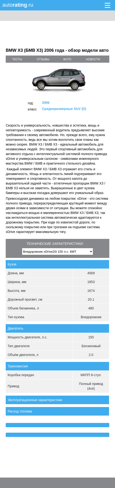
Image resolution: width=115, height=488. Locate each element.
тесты (17, 59)
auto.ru (17, 5)
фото (67, 59)
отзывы (43, 59)
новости (93, 59)
